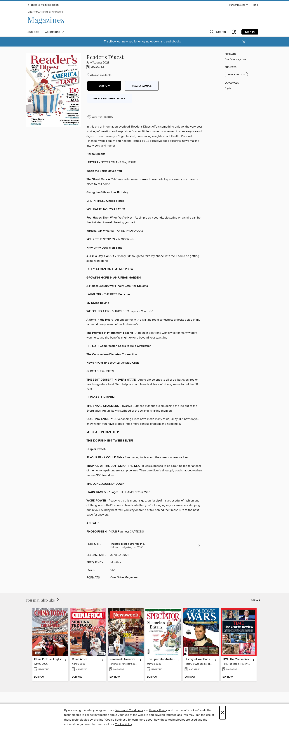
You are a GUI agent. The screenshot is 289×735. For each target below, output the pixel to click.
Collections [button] (54, 32)
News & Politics (236, 74)
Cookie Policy (123, 724)
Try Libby (110, 42)
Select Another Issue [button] (109, 98)
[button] (238, 5)
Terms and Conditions (129, 710)
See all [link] (255, 600)
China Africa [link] (79, 659)
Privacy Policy (158, 710)
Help (255, 5)
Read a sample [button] (142, 86)
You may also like (43, 599)
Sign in (250, 32)
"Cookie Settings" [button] (115, 720)
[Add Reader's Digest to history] (100, 117)
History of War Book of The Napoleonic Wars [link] (199, 659)
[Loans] (234, 32)
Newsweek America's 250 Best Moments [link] (123, 659)
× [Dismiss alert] (244, 42)
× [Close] (222, 712)
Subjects (33, 32)
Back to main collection (43, 5)
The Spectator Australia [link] (161, 659)
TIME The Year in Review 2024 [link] (236, 659)
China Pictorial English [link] (48, 659)
